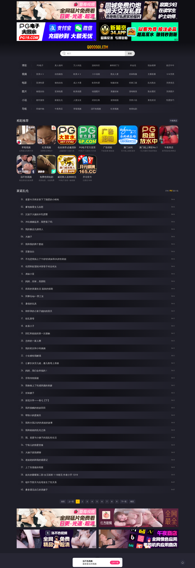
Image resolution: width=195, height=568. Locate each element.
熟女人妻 (115, 74)
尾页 (132, 501)
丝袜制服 (133, 74)
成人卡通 (77, 82)
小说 (24, 100)
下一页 (123, 501)
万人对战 (77, 65)
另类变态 (170, 82)
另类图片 (170, 91)
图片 (24, 91)
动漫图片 (96, 91)
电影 (24, 82)
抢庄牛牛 (170, 65)
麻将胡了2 (114, 65)
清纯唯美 (133, 91)
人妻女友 (77, 100)
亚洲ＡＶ (40, 74)
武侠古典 (96, 100)
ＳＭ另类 (170, 74)
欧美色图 (77, 91)
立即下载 (114, 562)
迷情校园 (115, 100)
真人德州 (59, 65)
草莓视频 (77, 108)
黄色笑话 (152, 100)
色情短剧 (133, 108)
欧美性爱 (96, 82)
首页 (63, 501)
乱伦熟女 (152, 82)
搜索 (130, 53)
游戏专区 (96, 65)
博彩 (24, 65)
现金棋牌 (152, 65)
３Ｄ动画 (96, 74)
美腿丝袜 (115, 91)
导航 (24, 108)
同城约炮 (40, 108)
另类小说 (133, 100)
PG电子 (40, 65)
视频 (24, 74)
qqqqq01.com (97, 47)
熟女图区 (152, 91)
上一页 (71, 501)
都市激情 (40, 100)
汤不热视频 (96, 108)
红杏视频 (115, 108)
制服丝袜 (115, 82)
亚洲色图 (59, 91)
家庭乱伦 (59, 100)
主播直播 (152, 74)
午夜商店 (59, 108)
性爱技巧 (170, 100)
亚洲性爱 (40, 82)
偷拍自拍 (59, 82)
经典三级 (133, 82)
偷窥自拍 (40, 91)
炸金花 (133, 65)
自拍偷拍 (59, 74)
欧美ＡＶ (77, 74)
